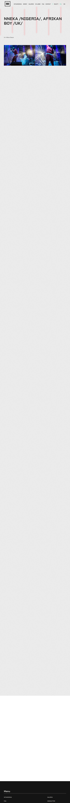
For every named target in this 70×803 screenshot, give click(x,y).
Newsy (25, 4)
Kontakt (48, 4)
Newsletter (51, 801)
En (64, 4)
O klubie (37, 4)
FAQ (43, 4)
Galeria (50, 797)
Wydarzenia (18, 4)
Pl (60, 4)
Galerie (31, 4)
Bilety (56, 4)
